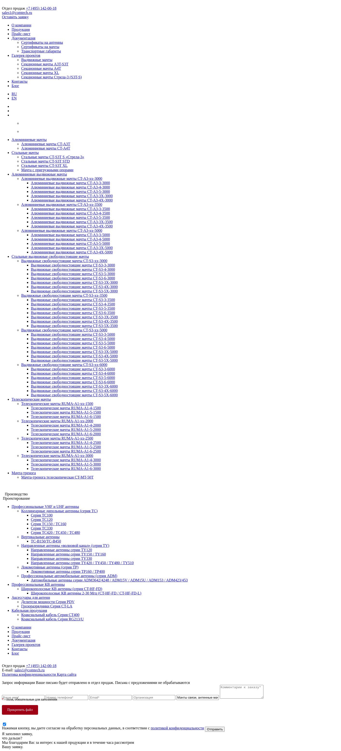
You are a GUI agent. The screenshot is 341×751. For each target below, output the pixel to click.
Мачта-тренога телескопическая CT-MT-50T (57, 477)
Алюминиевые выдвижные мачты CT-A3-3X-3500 (72, 222)
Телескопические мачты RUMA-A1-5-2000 (66, 430)
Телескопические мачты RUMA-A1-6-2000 (66, 434)
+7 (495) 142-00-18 (41, 8)
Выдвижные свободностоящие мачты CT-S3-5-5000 (73, 343)
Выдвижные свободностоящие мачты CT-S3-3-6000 (73, 369)
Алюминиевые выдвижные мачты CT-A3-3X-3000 (72, 196)
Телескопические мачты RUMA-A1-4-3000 (66, 460)
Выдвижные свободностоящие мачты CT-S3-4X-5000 (74, 356)
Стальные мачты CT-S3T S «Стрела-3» (52, 157)
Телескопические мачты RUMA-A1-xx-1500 (57, 404)
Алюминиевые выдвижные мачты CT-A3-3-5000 (70, 235)
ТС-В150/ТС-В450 (46, 541)
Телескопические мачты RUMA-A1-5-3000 (66, 464)
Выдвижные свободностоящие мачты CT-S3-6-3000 (73, 278)
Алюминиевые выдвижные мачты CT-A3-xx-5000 (61, 230)
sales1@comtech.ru (17, 13)
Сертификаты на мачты (40, 47)
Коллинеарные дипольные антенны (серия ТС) (59, 511)
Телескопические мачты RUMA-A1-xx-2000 (57, 421)
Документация (23, 38)
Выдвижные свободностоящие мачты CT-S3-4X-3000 (74, 287)
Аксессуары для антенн (31, 597)
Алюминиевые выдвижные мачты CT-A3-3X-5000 (72, 248)
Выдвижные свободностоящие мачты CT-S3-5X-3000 (74, 291)
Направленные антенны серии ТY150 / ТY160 (68, 554)
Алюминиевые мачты (29, 140)
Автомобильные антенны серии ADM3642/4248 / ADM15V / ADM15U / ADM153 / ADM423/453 (109, 580)
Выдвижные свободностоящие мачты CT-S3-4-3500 (73, 304)
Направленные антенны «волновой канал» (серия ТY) (65, 545)
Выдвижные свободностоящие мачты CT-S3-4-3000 (73, 269)
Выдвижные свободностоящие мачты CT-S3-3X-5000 (74, 352)
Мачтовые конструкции (21, 485)
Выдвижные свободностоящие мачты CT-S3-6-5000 (73, 347)
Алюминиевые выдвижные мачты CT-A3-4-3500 (70, 213)
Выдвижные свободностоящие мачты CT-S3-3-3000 (73, 265)
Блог (15, 86)
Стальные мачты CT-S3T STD (45, 161)
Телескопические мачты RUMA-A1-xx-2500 (57, 438)
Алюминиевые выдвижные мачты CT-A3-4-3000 (70, 187)
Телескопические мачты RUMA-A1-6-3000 (66, 469)
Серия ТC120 (41, 519)
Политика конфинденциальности (29, 674)
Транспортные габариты (41, 51)
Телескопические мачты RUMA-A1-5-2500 (66, 447)
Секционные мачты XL (40, 73)
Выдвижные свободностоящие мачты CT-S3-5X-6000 (74, 395)
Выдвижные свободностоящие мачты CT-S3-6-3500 (73, 313)
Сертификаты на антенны (42, 42)
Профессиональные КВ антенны (38, 584)
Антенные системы (17, 490)
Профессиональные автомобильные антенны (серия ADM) (69, 576)
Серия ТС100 (41, 515)
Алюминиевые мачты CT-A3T (45, 144)
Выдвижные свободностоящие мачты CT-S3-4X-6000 (74, 391)
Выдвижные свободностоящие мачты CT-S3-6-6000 (73, 382)
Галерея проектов (26, 55)
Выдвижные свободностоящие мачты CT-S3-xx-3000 (64, 261)
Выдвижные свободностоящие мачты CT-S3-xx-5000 (64, 330)
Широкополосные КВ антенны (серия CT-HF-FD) (61, 589)
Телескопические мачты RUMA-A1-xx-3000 (57, 456)
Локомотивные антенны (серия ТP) (50, 567)
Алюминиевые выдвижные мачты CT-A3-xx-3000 (61, 179)
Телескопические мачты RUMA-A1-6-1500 (66, 417)
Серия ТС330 (41, 528)
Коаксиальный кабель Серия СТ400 (50, 615)
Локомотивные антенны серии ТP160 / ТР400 (68, 571)
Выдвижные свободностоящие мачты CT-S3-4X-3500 (74, 321)
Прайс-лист (21, 34)
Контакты (19, 81)
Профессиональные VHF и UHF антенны (45, 507)
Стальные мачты (25, 153)
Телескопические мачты (31, 399)
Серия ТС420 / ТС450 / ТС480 (55, 532)
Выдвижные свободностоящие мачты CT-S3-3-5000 (73, 334)
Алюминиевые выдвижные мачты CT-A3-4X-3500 (72, 226)
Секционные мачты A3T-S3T (44, 64)
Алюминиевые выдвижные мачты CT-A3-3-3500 (70, 209)
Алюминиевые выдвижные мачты (39, 174)
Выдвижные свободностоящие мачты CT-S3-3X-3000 (74, 282)
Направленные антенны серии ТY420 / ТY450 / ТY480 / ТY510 (82, 563)
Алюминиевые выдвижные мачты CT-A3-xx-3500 (61, 204)
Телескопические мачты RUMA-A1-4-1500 (66, 408)
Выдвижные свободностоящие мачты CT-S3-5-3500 (73, 308)
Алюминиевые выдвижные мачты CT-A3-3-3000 (70, 183)
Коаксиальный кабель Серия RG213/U (52, 619)
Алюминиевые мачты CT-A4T (45, 148)
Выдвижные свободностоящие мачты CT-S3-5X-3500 (74, 326)
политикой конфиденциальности (177, 728)
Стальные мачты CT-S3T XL (44, 166)
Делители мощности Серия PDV (47, 602)
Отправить (215, 729)
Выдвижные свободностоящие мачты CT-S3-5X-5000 (74, 360)
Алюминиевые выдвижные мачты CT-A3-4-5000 (70, 239)
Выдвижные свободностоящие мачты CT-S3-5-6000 (73, 378)
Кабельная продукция (29, 610)
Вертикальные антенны (40, 537)
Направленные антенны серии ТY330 (61, 558)
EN (14, 98)
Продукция (21, 29)
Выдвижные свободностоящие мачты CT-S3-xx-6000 (64, 365)
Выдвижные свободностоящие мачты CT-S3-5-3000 (73, 274)
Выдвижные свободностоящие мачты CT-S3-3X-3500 (74, 317)
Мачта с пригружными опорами (47, 170)
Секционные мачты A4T (41, 68)
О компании (21, 25)
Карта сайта (66, 674)
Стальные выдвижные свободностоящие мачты (50, 256)
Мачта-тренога (24, 473)
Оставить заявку (15, 17)
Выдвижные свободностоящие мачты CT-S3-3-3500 (73, 300)
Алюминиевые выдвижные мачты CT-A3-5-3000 (70, 191)
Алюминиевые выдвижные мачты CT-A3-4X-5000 (72, 252)
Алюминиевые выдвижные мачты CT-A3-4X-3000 (72, 200)
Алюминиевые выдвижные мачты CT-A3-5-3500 (70, 217)
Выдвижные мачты (36, 60)
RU (14, 94)
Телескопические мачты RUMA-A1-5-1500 (66, 412)
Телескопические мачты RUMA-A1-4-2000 (66, 425)
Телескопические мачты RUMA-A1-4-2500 (66, 443)
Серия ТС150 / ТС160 (48, 524)
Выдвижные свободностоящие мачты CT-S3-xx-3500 (64, 295)
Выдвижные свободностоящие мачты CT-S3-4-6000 (73, 373)
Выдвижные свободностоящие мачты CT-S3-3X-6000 (74, 386)
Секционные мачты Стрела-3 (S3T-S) (51, 77)
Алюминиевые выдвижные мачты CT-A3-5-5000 (70, 243)
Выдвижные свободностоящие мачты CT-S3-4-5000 (73, 339)
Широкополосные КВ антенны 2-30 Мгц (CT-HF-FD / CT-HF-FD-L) (86, 593)
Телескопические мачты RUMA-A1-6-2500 (66, 451)
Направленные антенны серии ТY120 (61, 550)
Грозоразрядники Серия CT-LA (46, 606)
